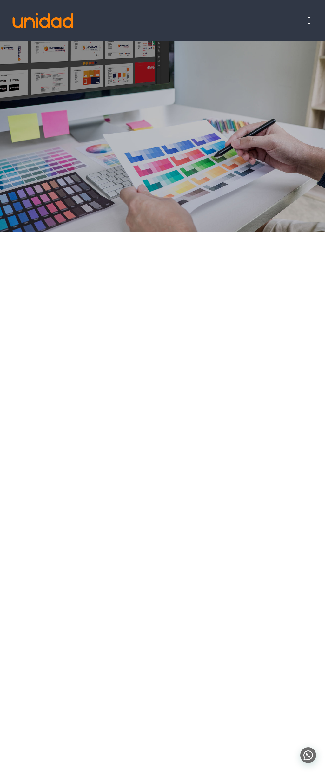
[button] (308, 755)
